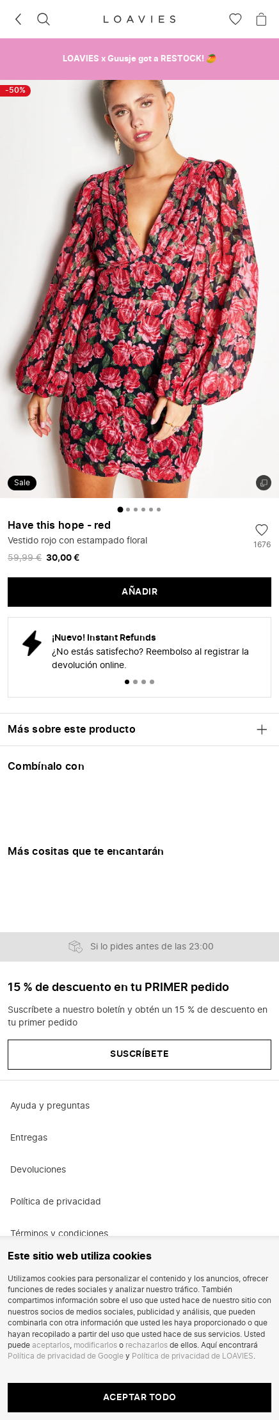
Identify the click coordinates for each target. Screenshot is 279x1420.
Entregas (28, 1138)
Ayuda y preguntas (50, 1106)
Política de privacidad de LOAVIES (192, 1356)
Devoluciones (38, 1170)
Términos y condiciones (59, 1233)
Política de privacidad (55, 1202)
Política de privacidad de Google (66, 1356)
